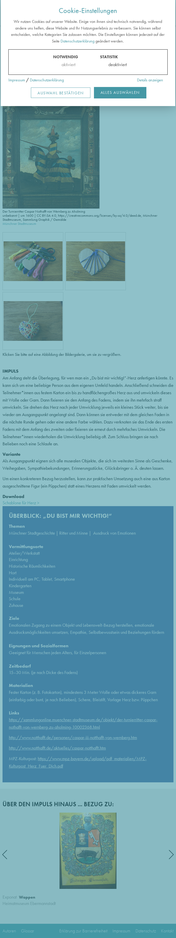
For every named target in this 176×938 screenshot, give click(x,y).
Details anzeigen (150, 80)
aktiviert (67, 64)
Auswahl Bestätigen (60, 93)
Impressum (16, 80)
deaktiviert (114, 64)
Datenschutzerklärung (77, 41)
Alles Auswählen (120, 92)
